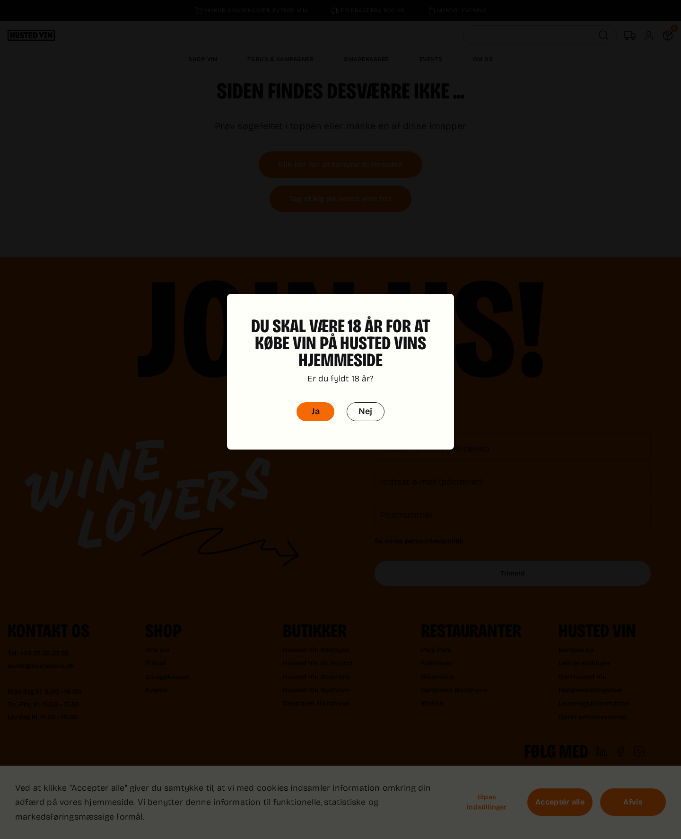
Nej (365, 397)
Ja (316, 397)
